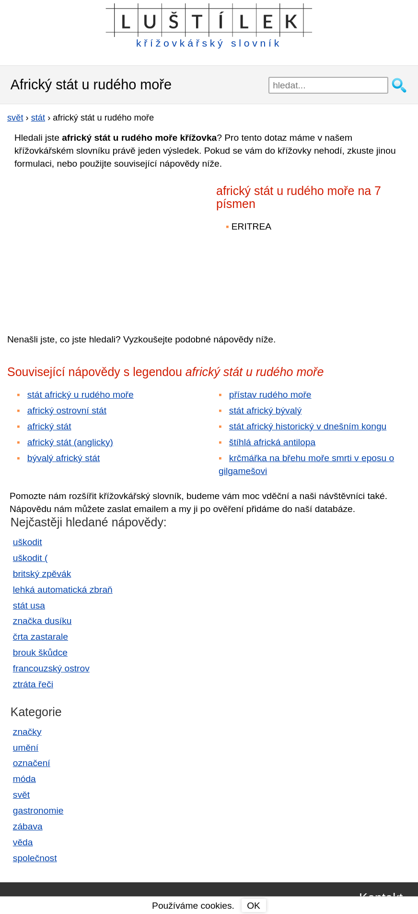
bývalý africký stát (63, 458)
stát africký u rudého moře (80, 395)
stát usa (29, 605)
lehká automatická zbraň (63, 590)
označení (31, 763)
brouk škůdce (40, 652)
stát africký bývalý (265, 410)
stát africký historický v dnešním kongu (307, 426)
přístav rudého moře (270, 395)
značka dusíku (42, 621)
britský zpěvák (42, 574)
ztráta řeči (33, 684)
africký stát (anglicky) (70, 442)
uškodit (27, 542)
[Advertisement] (91, 244)
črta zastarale (40, 637)
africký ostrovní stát (66, 410)
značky (27, 732)
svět (21, 795)
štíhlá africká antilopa (272, 442)
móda (24, 779)
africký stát (49, 426)
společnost (35, 858)
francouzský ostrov (51, 668)
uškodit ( (30, 558)
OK (253, 906)
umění (25, 748)
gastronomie (38, 810)
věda (23, 842)
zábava (28, 826)
